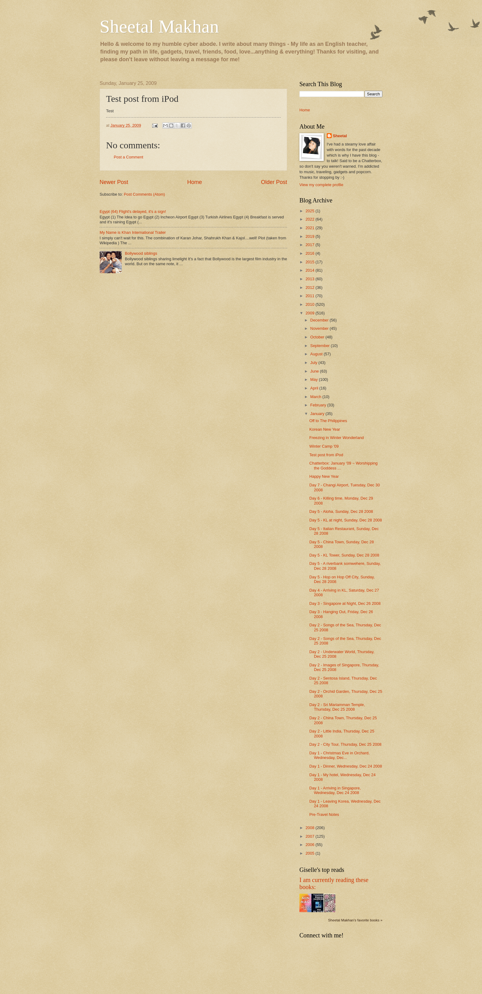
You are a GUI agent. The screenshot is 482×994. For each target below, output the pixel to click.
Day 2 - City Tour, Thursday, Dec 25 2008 (345, 744)
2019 (310, 236)
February (318, 405)
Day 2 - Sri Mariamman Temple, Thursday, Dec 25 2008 (337, 707)
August (317, 354)
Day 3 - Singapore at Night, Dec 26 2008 (345, 603)
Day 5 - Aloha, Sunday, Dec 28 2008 (341, 511)
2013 (310, 279)
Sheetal (340, 136)
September (320, 345)
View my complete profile (321, 184)
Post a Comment (128, 157)
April (314, 388)
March (316, 396)
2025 (310, 211)
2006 (310, 844)
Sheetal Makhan (159, 26)
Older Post (274, 182)
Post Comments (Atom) (144, 194)
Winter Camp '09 (323, 446)
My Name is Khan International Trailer (133, 232)
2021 (310, 228)
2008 (310, 827)
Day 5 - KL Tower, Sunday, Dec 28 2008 (344, 555)
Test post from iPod (326, 455)
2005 (310, 853)
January (317, 413)
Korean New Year (324, 429)
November (320, 328)
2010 (310, 304)
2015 (310, 262)
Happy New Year (324, 476)
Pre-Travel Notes (324, 814)
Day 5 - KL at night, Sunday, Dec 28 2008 (345, 520)
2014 (310, 270)
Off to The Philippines (328, 420)
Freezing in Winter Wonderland (336, 437)
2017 (310, 244)
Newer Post (114, 182)
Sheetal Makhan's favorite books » (355, 920)
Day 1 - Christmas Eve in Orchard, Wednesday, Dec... (339, 755)
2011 (310, 295)
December (320, 320)
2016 (310, 253)
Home (194, 182)
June (315, 371)
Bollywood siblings (141, 253)
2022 (310, 219)
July (314, 362)
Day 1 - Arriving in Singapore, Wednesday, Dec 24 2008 (335, 790)
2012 (310, 287)
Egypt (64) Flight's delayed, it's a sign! (133, 211)
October (317, 337)
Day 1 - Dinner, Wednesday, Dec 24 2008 (345, 766)
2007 (310, 836)
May (314, 379)
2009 (310, 313)
